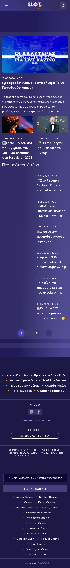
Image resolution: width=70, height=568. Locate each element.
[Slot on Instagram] (31, 412)
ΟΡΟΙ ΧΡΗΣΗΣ (35, 430)
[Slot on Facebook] (38, 412)
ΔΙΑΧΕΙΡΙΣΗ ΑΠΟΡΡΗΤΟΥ (35, 435)
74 (36, 333)
